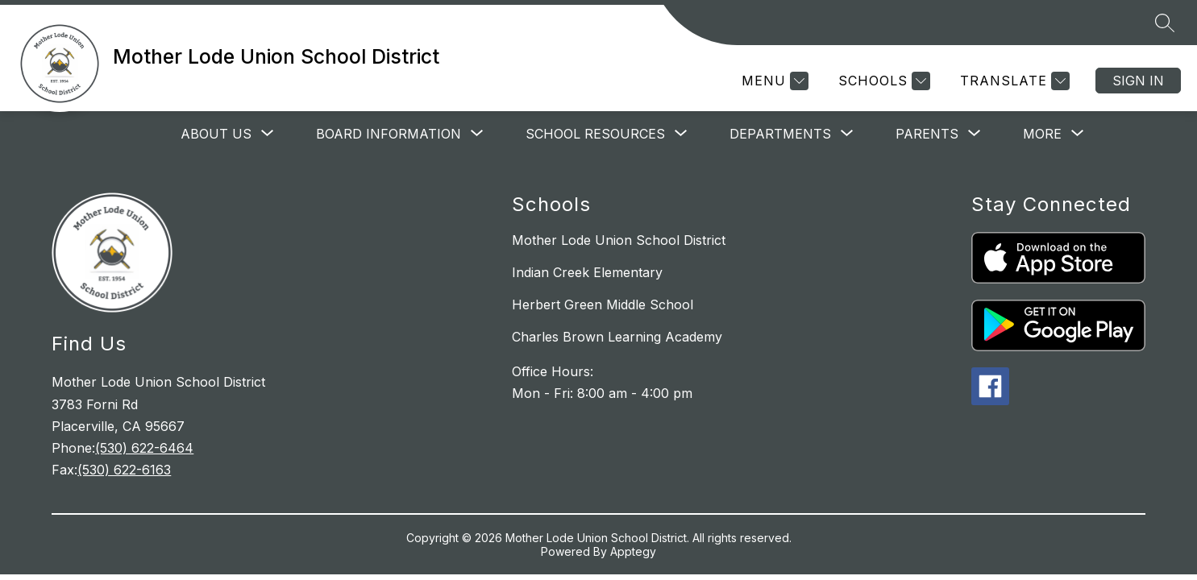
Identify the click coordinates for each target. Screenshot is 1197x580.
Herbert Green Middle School (602, 304)
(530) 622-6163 (124, 470)
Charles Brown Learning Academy (617, 337)
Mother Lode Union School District (618, 240)
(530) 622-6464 (144, 448)
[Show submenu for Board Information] (388, 133)
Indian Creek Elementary (587, 272)
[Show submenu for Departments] (780, 133)
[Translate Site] (1013, 81)
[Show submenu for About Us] (216, 133)
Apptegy (633, 551)
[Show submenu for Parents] (927, 133)
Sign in (1138, 80)
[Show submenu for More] (1042, 133)
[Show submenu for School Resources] (595, 133)
